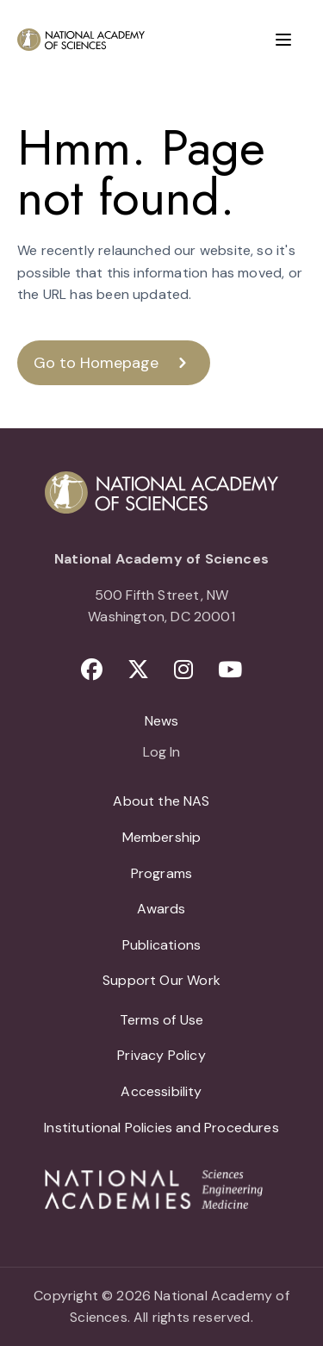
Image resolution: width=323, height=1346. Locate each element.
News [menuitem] (162, 721)
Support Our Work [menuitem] (161, 980)
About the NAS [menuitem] (161, 801)
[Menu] (283, 39)
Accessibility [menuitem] (161, 1091)
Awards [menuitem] (161, 909)
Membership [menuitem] (162, 837)
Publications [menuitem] (161, 945)
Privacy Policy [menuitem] (161, 1055)
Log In (161, 753)
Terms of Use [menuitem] (161, 1020)
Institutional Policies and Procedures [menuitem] (161, 1128)
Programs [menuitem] (161, 873)
